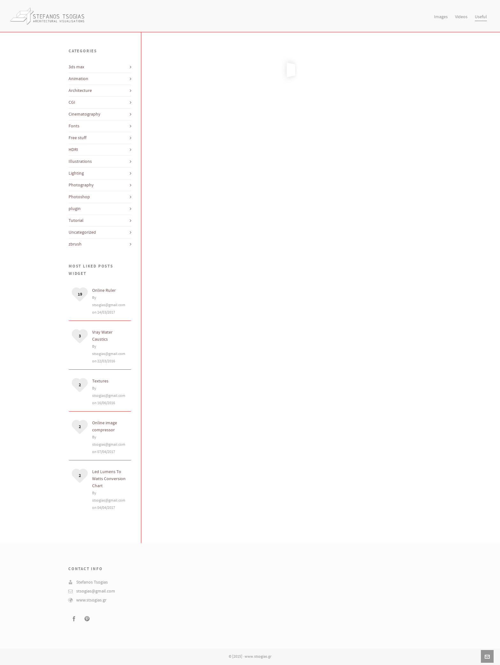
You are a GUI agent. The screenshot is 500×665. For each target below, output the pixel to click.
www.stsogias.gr (91, 600)
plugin (75, 209)
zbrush (75, 244)
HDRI (73, 150)
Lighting (76, 173)
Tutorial (76, 220)
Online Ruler (104, 290)
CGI (72, 102)
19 (80, 294)
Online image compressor (104, 426)
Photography (81, 185)
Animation (78, 79)
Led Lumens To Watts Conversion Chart (109, 479)
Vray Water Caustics (102, 335)
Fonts (74, 126)
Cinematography (84, 114)
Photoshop (79, 197)
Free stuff (77, 138)
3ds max (76, 67)
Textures (100, 381)
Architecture (80, 91)
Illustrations (80, 161)
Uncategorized (82, 232)
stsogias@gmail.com (95, 591)
